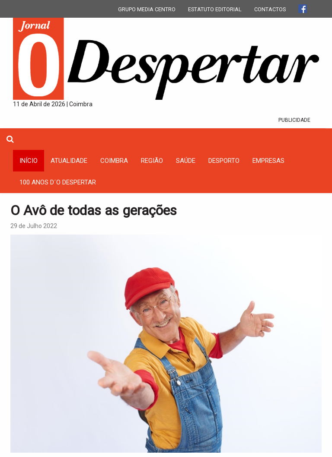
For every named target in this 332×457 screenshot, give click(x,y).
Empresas (268, 161)
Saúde (185, 161)
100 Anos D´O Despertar (57, 182)
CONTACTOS (270, 9)
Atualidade (69, 161)
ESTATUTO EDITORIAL (215, 9)
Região (152, 161)
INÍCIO (28, 161)
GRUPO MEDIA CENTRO (147, 9)
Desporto (223, 161)
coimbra (114, 161)
